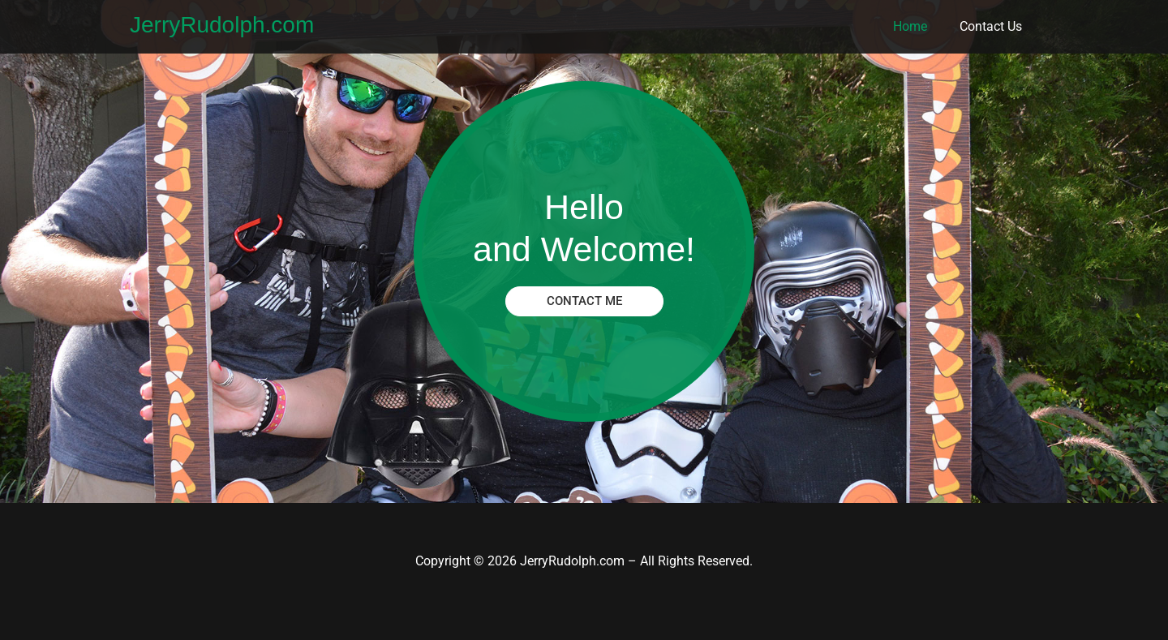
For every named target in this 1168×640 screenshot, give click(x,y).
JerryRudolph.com (222, 24)
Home (910, 26)
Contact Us (991, 26)
